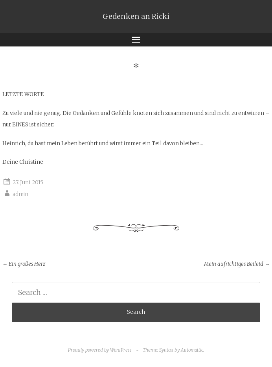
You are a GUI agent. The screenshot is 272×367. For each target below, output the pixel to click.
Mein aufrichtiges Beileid (237, 264)
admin (20, 194)
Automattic (192, 350)
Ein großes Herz (24, 264)
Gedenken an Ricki (136, 16)
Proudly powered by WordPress (100, 350)
